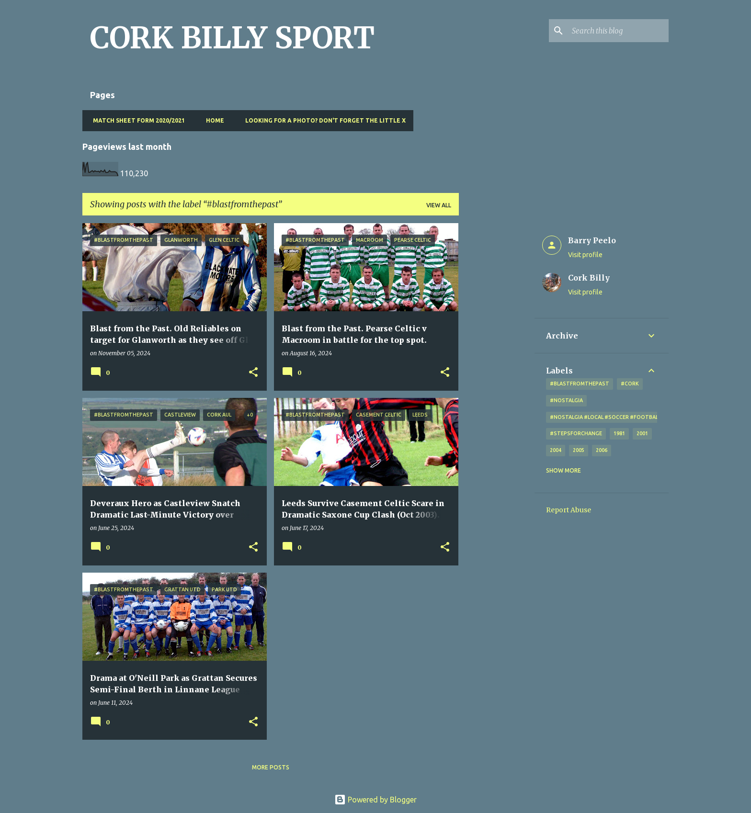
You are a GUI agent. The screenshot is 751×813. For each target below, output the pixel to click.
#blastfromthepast (579, 383)
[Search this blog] (618, 30)
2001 (642, 433)
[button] (253, 372)
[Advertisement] (496, 366)
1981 (619, 433)
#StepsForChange (576, 433)
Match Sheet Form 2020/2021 (136, 120)
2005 (578, 450)
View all (438, 205)
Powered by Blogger (375, 799)
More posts (270, 767)
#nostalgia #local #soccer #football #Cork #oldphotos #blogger (648, 417)
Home (212, 120)
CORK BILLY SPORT (232, 37)
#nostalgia (566, 400)
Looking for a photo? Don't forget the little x (322, 120)
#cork (630, 383)
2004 (555, 450)
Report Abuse (568, 510)
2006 (601, 450)
